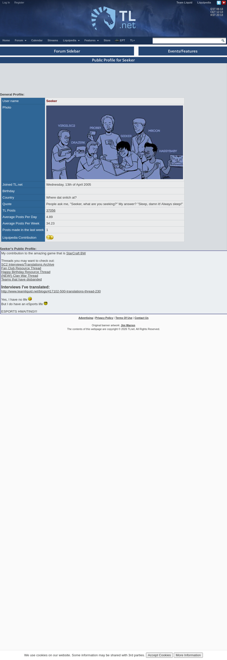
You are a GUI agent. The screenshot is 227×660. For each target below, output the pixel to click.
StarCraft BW (76, 253)
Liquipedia (204, 2)
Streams (52, 40)
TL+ (132, 40)
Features (92, 40)
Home (6, 40)
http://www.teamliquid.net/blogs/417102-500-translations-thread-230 (51, 291)
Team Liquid (184, 2)
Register (19, 2)
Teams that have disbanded (21, 279)
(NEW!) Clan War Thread (19, 275)
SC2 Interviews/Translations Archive (27, 264)
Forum (21, 40)
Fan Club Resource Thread (21, 268)
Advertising (86, 317)
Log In (6, 2)
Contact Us (141, 317)
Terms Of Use (124, 317)
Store (107, 40)
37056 (50, 210)
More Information (188, 655)
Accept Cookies (159, 655)
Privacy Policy (104, 317)
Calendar (37, 40)
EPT (120, 40)
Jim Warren (128, 325)
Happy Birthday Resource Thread (25, 272)
